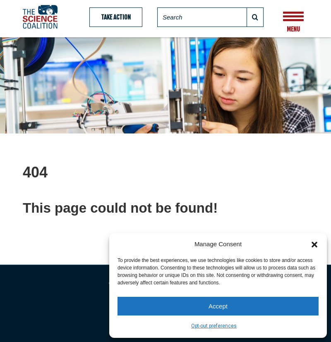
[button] (314, 244)
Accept (218, 306)
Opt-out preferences (214, 326)
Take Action (116, 17)
